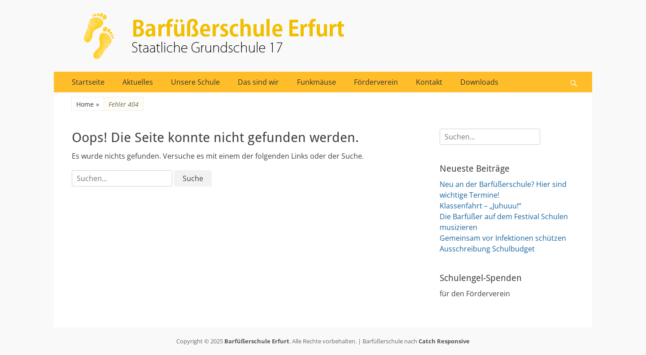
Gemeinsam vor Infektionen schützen (503, 238)
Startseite (88, 82)
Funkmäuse (316, 82)
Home (87, 104)
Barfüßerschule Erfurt (256, 341)
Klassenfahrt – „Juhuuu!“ (480, 206)
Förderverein (376, 82)
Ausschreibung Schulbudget (487, 249)
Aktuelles (137, 82)
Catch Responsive (444, 341)
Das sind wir (258, 82)
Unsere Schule (195, 82)
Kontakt (429, 82)
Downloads (479, 82)
